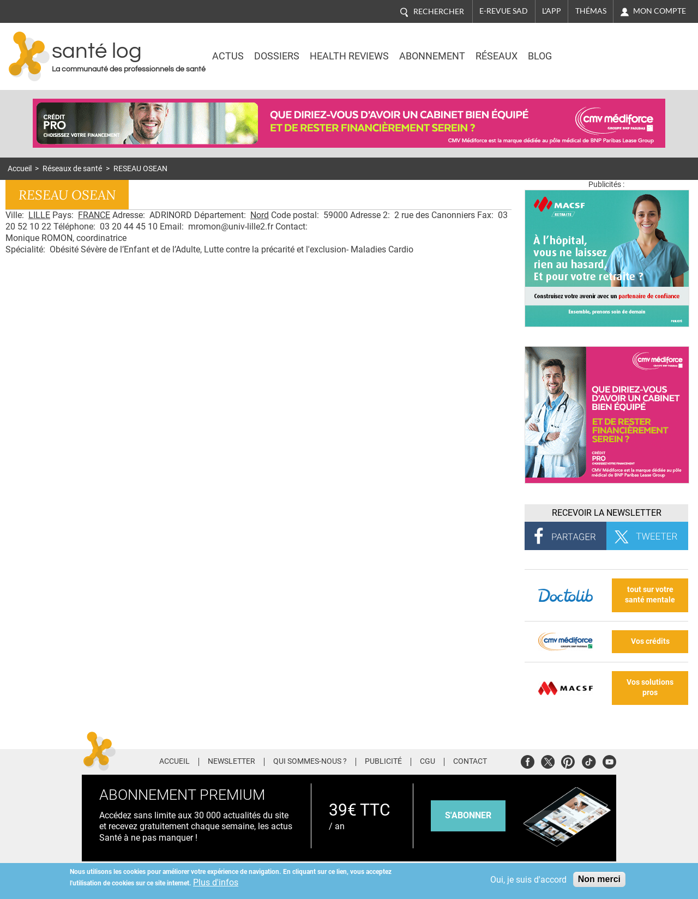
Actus (228, 56)
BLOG (540, 56)
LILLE (39, 215)
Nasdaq (595, 48)
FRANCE (94, 215)
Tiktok (588, 760)
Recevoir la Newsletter (606, 513)
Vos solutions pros (650, 687)
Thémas (590, 11)
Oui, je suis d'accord (528, 879)
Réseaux (497, 56)
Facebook (527, 760)
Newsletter (231, 761)
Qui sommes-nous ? (310, 761)
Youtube (609, 760)
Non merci (599, 879)
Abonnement (432, 56)
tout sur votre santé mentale (650, 595)
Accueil (20, 168)
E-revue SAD (503, 11)
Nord (259, 215)
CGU (427, 761)
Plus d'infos (215, 882)
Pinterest (568, 760)
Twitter (548, 760)
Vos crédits (650, 641)
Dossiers (276, 56)
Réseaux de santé (72, 168)
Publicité (383, 761)
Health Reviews (349, 56)
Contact (470, 761)
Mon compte (659, 11)
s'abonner (468, 815)
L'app (551, 11)
